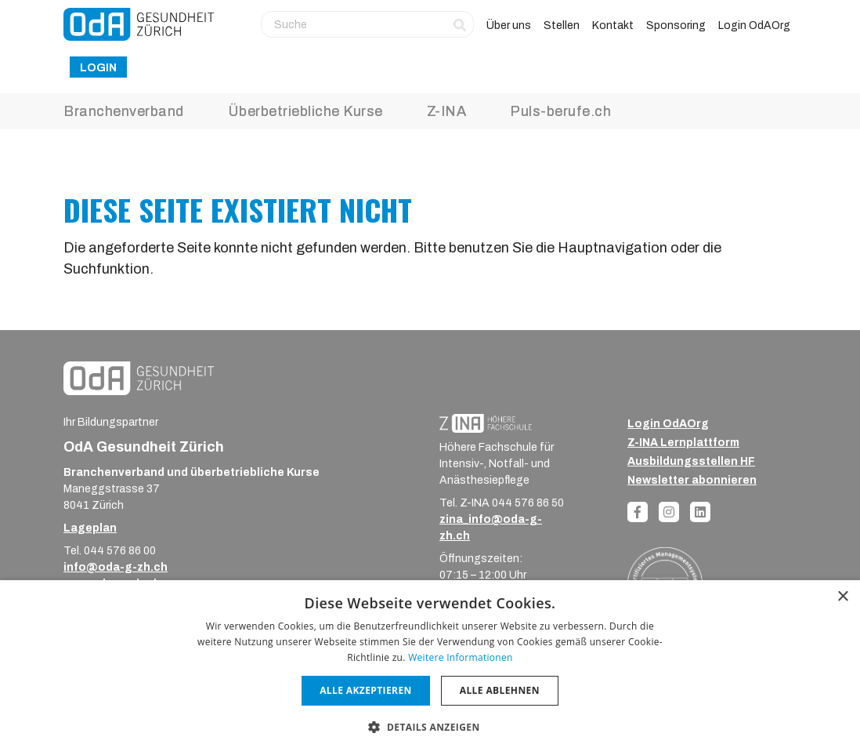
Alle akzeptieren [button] (366, 690)
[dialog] (430, 667)
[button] (429, 726)
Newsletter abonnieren (692, 480)
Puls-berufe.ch (560, 111)
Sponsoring (676, 25)
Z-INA (447, 111)
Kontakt (613, 25)
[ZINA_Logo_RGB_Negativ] (485, 423)
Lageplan (90, 528)
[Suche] (367, 24)
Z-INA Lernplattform (683, 442)
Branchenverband (123, 111)
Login (98, 68)
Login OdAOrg (754, 25)
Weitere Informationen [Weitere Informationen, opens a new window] (460, 657)
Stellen (562, 25)
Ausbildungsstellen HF (691, 461)
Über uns (508, 25)
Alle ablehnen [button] (500, 690)
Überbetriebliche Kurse (305, 111)
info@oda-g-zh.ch (115, 567)
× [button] (842, 597)
